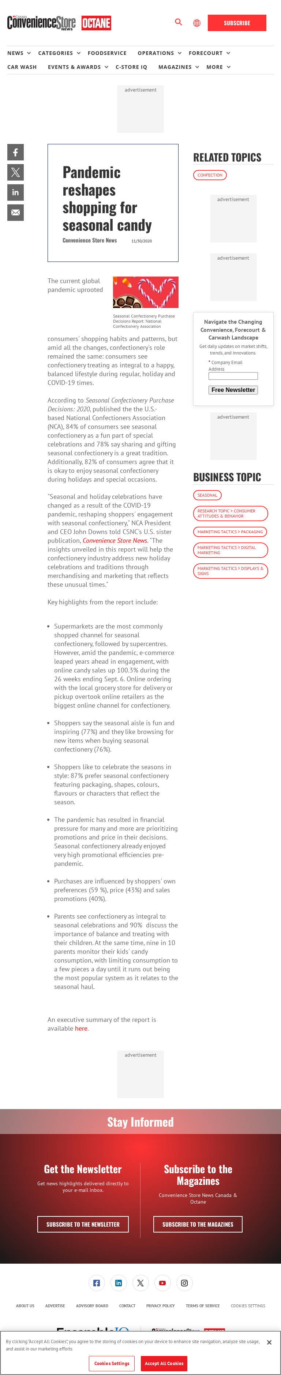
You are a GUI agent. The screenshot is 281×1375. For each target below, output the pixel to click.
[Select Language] (197, 23)
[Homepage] (59, 23)
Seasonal (207, 495)
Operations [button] (156, 52)
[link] (15, 152)
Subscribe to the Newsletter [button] (83, 1224)
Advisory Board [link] (92, 1305)
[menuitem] (22, 53)
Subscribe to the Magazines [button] (197, 1224)
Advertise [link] (55, 1305)
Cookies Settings (248, 1306)
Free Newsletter (233, 390)
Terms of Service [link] (203, 1305)
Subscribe (237, 23)
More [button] (214, 66)
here (81, 1028)
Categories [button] (55, 52)
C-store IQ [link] (131, 66)
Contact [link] (127, 1305)
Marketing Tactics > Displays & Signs (231, 571)
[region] (140, 1353)
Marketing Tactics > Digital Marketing (227, 550)
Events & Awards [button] (74, 66)
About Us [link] (25, 1305)
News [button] (15, 52)
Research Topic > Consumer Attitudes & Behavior (226, 513)
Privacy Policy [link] (160, 1305)
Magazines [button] (175, 66)
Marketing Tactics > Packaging (230, 531)
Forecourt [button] (206, 52)
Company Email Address (226, 365)
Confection (210, 175)
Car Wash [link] (22, 66)
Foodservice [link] (107, 52)
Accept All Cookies (164, 1363)
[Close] (269, 1342)
